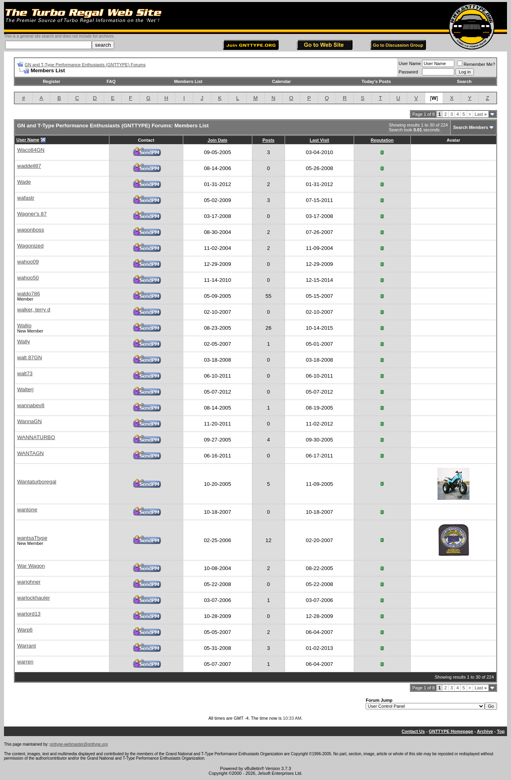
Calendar (281, 81)
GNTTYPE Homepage (451, 731)
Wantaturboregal (36, 482)
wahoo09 (28, 262)
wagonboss (30, 230)
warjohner (29, 582)
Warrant (26, 646)
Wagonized (30, 246)
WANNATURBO (36, 437)
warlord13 (29, 614)
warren (25, 662)
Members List (188, 81)
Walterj (25, 389)
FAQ (111, 81)
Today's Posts (376, 81)
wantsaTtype (32, 538)
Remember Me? (476, 64)
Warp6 (25, 630)
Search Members (470, 127)
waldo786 (28, 294)
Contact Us (413, 731)
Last (481, 114)
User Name (410, 63)
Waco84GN (30, 150)
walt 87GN (29, 357)
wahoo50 (28, 278)
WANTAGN (30, 453)
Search (464, 81)
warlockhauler (33, 598)
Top (501, 731)
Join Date (218, 140)
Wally (23, 341)
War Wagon (31, 566)
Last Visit (319, 140)
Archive (485, 731)
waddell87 (29, 166)
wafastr (25, 198)
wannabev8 (30, 405)
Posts (268, 140)
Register (51, 81)
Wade (24, 182)
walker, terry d (33, 310)
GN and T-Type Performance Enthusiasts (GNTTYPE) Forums (85, 64)
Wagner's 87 (32, 214)
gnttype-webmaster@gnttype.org (79, 744)
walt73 (25, 373)
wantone (27, 510)
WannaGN (29, 421)
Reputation (382, 140)
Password (408, 71)
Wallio (24, 326)
